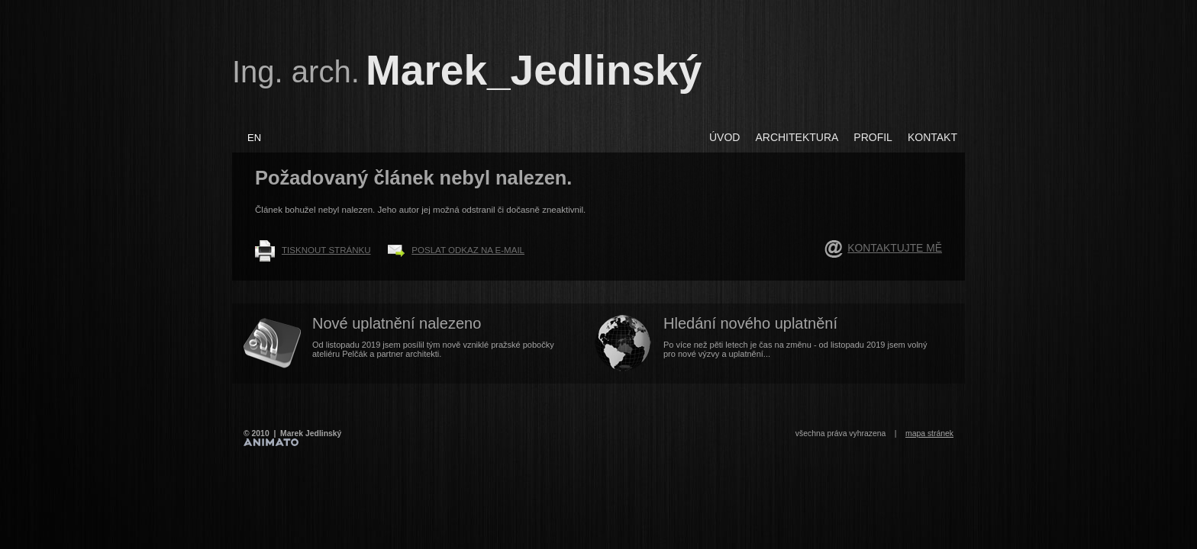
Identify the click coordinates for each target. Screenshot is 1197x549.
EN (254, 137)
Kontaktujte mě (894, 248)
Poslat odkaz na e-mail (467, 250)
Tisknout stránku (326, 250)
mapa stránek (929, 433)
